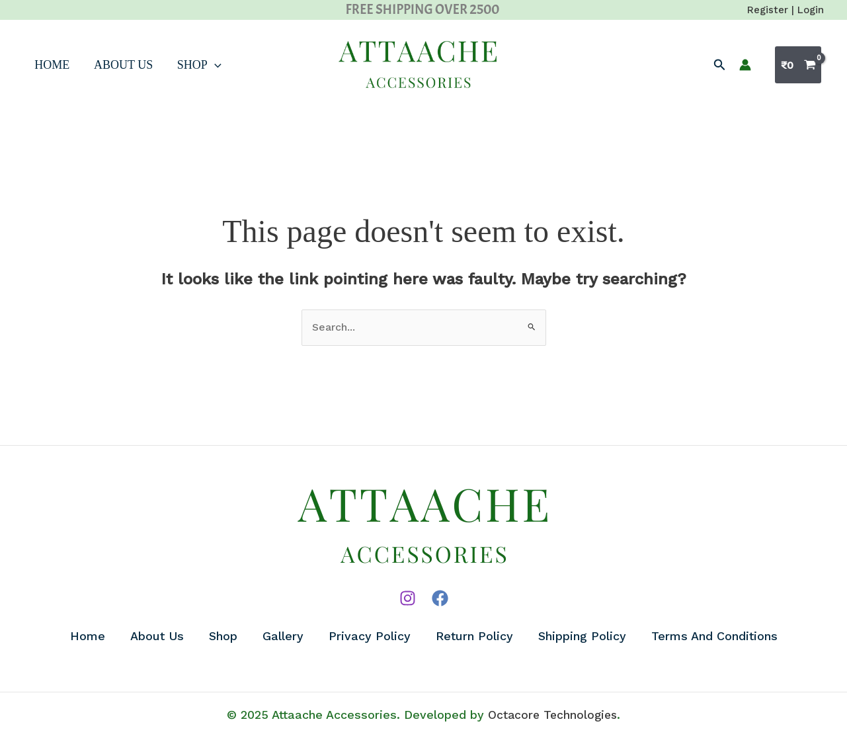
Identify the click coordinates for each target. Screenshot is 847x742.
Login (810, 10)
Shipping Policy (585, 637)
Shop (181, 64)
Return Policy (476, 637)
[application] (197, 64)
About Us (110, 64)
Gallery (282, 637)
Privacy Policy (370, 637)
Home (43, 64)
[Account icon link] (745, 65)
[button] (719, 65)
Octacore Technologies (552, 718)
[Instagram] (407, 598)
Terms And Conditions (719, 637)
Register (767, 10)
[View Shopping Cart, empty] (798, 64)
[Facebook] (440, 598)
